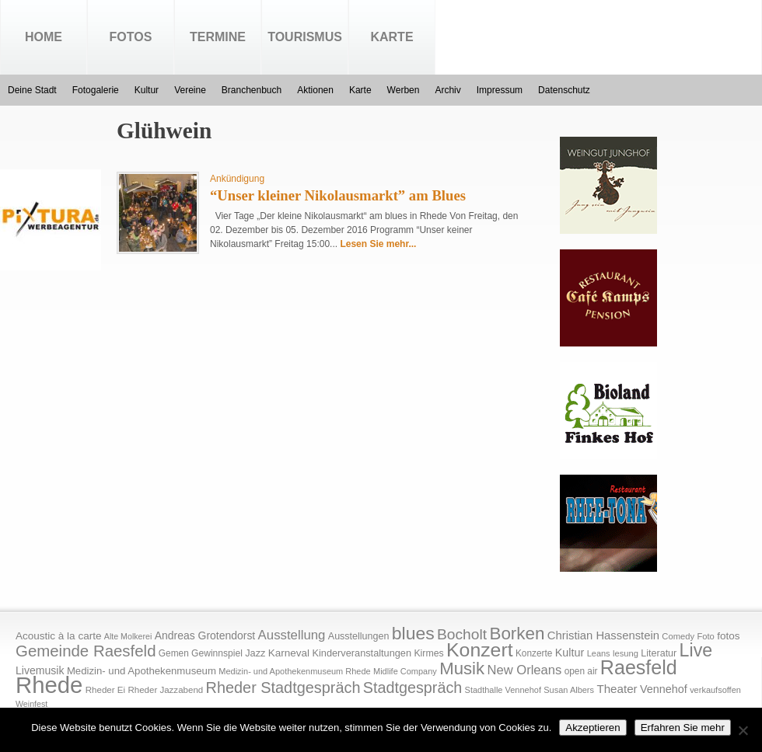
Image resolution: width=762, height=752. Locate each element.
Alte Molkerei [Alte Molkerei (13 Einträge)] (128, 636)
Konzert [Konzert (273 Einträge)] (479, 649)
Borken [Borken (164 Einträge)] (516, 633)
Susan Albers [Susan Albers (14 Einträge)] (569, 690)
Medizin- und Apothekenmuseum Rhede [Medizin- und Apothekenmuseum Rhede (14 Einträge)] (294, 671)
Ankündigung (237, 178)
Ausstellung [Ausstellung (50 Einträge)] (292, 635)
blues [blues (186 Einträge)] (413, 633)
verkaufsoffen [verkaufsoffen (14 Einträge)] (715, 690)
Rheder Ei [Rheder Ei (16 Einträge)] (105, 690)
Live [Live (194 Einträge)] (696, 650)
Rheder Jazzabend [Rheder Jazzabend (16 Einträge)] (165, 690)
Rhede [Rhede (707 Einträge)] (49, 685)
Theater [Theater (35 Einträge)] (616, 688)
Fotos (131, 37)
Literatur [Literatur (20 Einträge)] (658, 653)
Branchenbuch (251, 90)
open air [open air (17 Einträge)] (581, 671)
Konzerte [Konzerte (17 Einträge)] (534, 653)
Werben (403, 90)
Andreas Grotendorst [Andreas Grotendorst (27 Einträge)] (205, 635)
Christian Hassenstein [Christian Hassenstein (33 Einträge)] (603, 635)
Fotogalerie (95, 90)
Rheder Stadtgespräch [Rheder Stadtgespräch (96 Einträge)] (283, 687)
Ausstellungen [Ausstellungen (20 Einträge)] (359, 636)
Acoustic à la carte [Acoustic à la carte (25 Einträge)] (58, 636)
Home (43, 37)
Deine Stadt (32, 90)
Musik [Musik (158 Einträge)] (461, 668)
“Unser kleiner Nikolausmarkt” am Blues (338, 195)
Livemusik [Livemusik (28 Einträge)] (40, 670)
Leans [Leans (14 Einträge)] (598, 653)
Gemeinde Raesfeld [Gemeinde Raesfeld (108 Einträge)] (86, 651)
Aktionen (315, 90)
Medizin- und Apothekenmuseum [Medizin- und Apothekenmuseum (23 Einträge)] (141, 671)
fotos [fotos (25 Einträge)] (728, 636)
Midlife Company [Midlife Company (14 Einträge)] (405, 671)
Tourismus (304, 37)
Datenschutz (564, 90)
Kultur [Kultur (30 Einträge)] (570, 652)
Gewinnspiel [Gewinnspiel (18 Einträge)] (217, 653)
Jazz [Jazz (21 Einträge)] (255, 653)
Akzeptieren (592, 727)
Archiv (447, 90)
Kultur (147, 90)
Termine (218, 37)
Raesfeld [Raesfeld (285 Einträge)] (638, 667)
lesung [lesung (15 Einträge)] (625, 653)
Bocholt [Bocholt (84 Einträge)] (462, 634)
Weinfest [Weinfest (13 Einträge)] (31, 703)
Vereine (190, 90)
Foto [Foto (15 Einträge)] (705, 636)
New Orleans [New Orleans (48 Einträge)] (524, 670)
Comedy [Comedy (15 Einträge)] (678, 636)
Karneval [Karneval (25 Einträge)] (288, 653)
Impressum (500, 90)
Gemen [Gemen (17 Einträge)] (174, 653)
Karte (391, 37)
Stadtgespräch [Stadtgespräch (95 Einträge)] (412, 687)
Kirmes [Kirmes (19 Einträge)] (428, 653)
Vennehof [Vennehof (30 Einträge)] (663, 689)
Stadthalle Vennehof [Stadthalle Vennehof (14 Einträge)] (503, 690)
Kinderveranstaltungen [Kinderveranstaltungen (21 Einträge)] (361, 653)
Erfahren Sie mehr (683, 727)
